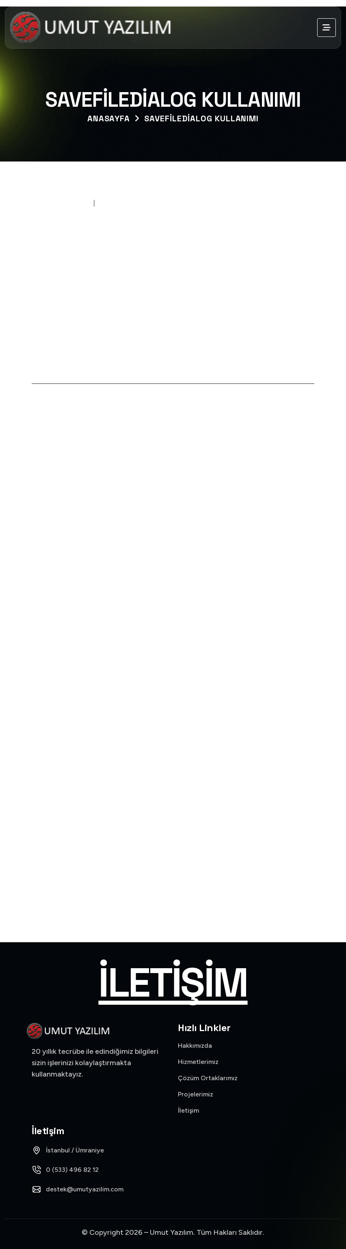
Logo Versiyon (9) (173, 791)
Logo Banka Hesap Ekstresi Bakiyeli (107, 597)
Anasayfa (108, 118)
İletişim (172, 983)
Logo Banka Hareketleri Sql (92, 542)
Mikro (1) (173, 822)
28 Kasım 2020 (63, 203)
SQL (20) (173, 884)
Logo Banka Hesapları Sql (88, 487)
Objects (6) (173, 853)
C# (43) (173, 699)
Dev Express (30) (173, 729)
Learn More (67, 505)
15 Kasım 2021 (67, 471)
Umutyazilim (123, 203)
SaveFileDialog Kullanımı (201, 118)
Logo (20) (173, 760)
